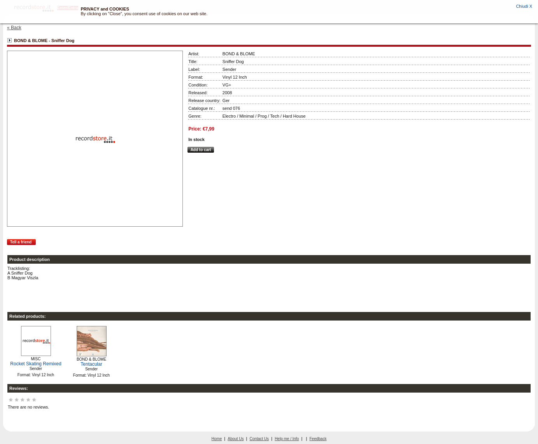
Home (217, 439)
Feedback (318, 439)
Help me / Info (287, 439)
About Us (236, 439)
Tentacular (91, 364)
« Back (14, 27)
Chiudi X (524, 6)
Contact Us (259, 439)
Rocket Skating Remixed (35, 363)
